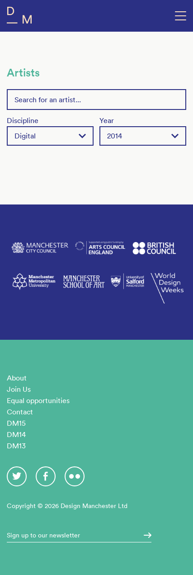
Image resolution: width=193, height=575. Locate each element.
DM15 (16, 423)
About (17, 377)
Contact (20, 411)
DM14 (16, 434)
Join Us (19, 389)
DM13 (16, 445)
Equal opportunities (38, 400)
